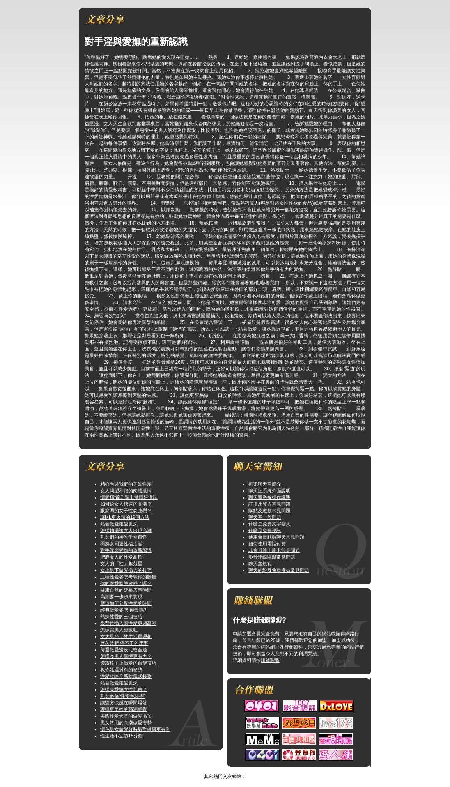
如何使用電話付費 (267, 543)
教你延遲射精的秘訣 (121, 669)
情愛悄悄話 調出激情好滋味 (129, 497)
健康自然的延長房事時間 (126, 590)
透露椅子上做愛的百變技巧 (128, 663)
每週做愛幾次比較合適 (123, 650)
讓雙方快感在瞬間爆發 (123, 703)
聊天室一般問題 (264, 517)
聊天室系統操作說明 (269, 497)
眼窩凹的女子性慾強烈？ (126, 510)
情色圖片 (217, 770)
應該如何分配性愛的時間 (126, 603)
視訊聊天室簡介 (264, 484)
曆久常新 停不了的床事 (124, 643)
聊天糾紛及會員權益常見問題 (278, 570)
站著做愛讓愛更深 (119, 524)
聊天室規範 (260, 563)
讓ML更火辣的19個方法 (124, 517)
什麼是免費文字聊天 (269, 524)
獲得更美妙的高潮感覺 (123, 709)
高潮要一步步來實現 (121, 597)
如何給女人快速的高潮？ (126, 504)
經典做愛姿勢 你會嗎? (123, 610)
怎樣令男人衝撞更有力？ (126, 656)
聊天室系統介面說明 (269, 490)
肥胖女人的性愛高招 (121, 557)
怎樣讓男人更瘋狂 (119, 630)
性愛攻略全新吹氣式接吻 (126, 676)
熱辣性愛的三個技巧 (121, 616)
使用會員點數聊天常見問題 (276, 537)
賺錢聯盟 (270, 660)
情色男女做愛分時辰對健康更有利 (135, 729)
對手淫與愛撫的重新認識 (126, 550)
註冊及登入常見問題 (269, 504)
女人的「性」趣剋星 (121, 563)
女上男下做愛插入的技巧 (126, 570)
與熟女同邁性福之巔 (121, 543)
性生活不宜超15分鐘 (121, 736)
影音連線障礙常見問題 (271, 557)
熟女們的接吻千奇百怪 (123, 537)
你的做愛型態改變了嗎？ (126, 583)
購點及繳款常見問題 (269, 510)
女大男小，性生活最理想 (126, 636)
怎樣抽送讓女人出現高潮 (126, 530)
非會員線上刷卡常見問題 (274, 550)
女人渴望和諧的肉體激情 (126, 490)
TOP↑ (236, 770)
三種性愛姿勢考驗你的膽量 (128, 577)
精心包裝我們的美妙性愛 (126, 484)
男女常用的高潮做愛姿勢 (126, 722)
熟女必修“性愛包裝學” (122, 696)
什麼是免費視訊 (264, 530)
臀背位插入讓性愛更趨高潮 (128, 623)
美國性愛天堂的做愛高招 (126, 716)
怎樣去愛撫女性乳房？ (123, 689)
